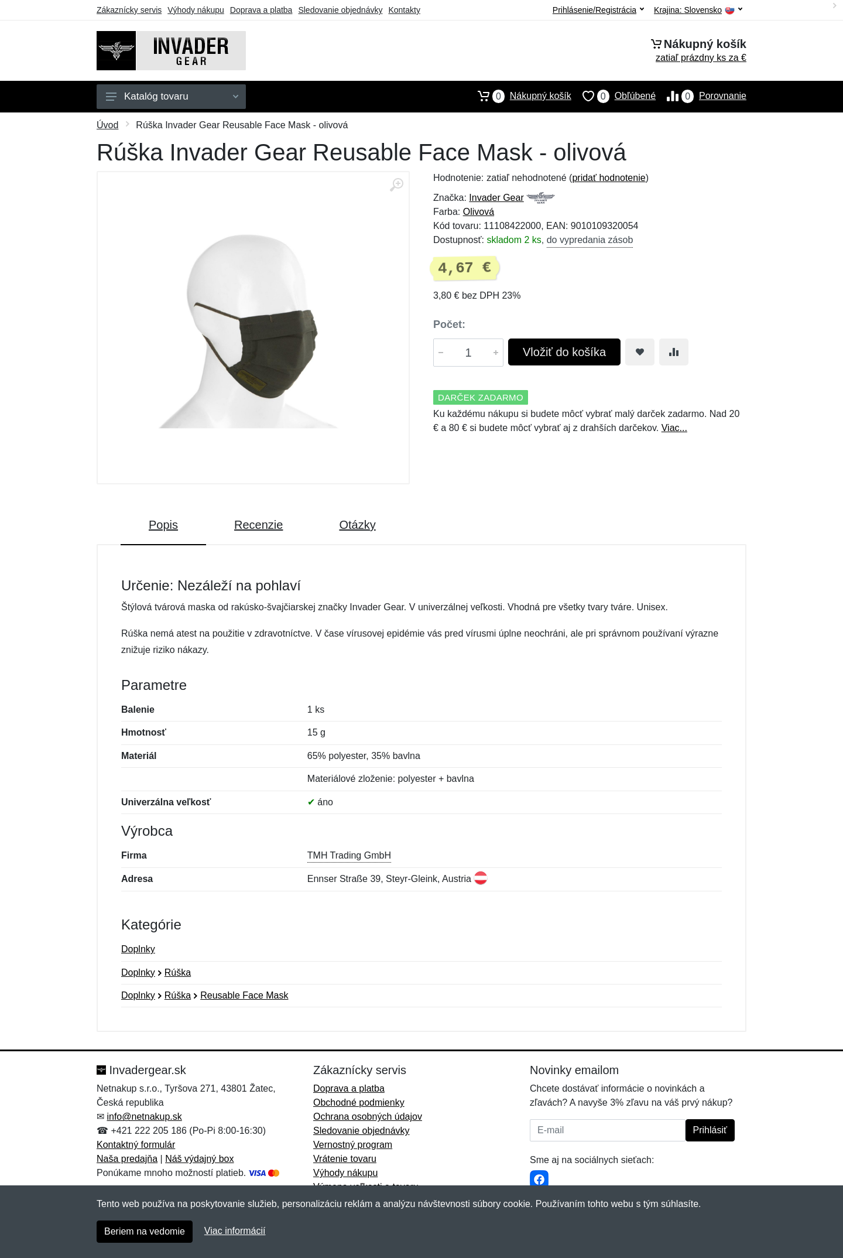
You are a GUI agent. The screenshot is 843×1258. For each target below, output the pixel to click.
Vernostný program (352, 1145)
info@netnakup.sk (144, 1117)
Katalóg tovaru (172, 96)
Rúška (178, 972)
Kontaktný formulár (136, 1145)
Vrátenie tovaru (344, 1159)
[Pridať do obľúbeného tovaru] (639, 352)
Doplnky (138, 949)
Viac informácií (235, 1231)
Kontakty (404, 10)
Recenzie (258, 524)
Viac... (674, 428)
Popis (163, 524)
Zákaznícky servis (129, 10)
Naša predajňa (127, 1159)
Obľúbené (613, 96)
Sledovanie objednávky (340, 10)
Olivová (478, 212)
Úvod (107, 125)
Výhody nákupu (195, 10)
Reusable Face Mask (244, 995)
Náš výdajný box (199, 1159)
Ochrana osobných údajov (367, 1117)
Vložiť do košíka (564, 352)
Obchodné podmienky (359, 1102)
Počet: (449, 324)
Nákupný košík (519, 96)
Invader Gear (496, 198)
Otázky (357, 524)
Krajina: (698, 10)
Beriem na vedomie (144, 1231)
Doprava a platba (261, 10)
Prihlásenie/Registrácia (598, 10)
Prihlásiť (710, 1130)
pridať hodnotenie (608, 178)
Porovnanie (701, 96)
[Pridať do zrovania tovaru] (673, 352)
